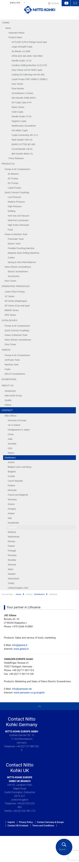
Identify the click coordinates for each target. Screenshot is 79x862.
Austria (11, 462)
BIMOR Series (11, 310)
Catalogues (9, 320)
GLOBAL (55, 3)
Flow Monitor (18, 88)
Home (5, 22)
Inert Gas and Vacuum (18, 215)
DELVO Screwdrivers (15, 374)
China (11, 434)
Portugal (12, 550)
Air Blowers (13, 174)
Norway (11, 541)
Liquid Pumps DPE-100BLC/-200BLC (30, 79)
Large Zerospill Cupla (22, 46)
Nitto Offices (10, 415)
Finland (11, 485)
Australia (12, 443)
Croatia (11, 476)
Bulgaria (12, 471)
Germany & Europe (17, 420)
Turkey (11, 583)
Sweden (12, 574)
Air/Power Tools (12, 360)
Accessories (13, 276)
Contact (7, 410)
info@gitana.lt (19, 645)
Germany (12, 499)
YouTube (66, 3)
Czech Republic (15, 481)
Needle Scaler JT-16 (21, 116)
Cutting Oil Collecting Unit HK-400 (28, 74)
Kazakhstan (13, 522)
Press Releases (16, 158)
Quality (8, 400)
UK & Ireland (14, 425)
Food (10, 229)
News (8, 28)
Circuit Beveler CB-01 (22, 149)
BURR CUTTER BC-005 (23, 144)
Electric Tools (14, 243)
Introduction (10, 391)
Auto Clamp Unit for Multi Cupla (27, 70)
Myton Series (18, 107)
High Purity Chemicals (18, 225)
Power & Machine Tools (16, 234)
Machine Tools (11, 364)
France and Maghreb (18, 495)
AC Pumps (13, 178)
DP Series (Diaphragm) (16, 301)
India (10, 439)
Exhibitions (9, 379)
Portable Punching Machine (21, 248)
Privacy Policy (26, 822)
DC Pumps (13, 183)
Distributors (10, 457)
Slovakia (12, 560)
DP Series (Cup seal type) (17, 305)
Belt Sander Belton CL (22, 153)
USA (10, 448)
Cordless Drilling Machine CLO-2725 (29, 65)
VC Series (9, 296)
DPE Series (10, 315)
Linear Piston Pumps (15, 291)
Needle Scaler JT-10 (21, 60)
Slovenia (12, 564)
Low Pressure (14, 197)
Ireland (11, 513)
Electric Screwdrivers (18, 271)
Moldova (12, 532)
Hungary (12, 509)
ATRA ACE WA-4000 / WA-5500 (27, 56)
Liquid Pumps (14, 188)
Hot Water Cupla (20, 130)
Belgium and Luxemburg (19, 467)
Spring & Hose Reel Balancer (22, 262)
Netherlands (14, 536)
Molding (11, 211)
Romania (12, 555)
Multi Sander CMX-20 (22, 139)
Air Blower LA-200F (21, 51)
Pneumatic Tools (16, 239)
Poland (11, 546)
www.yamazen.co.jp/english (29, 692)
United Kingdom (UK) (18, 588)
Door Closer (17, 84)
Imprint (11, 822)
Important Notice (17, 32)
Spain (10, 569)
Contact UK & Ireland (18, 825)
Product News (15, 37)
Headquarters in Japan (19, 429)
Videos (6, 349)
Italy (10, 518)
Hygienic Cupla (19, 121)
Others (11, 453)
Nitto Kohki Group (13, 395)
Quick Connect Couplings (17, 192)
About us (7, 385)
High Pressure (15, 206)
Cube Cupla (17, 112)
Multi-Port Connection (18, 220)
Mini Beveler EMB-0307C (24, 98)
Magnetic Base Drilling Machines (23, 253)
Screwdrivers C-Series (22, 93)
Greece (11, 504)
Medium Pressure (16, 201)
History (8, 405)
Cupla (7, 369)
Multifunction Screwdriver (24, 126)
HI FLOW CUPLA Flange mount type (29, 42)
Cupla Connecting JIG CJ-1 (25, 135)
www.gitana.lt (21, 648)
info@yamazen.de (22, 688)
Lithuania (12, 527)
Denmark (12, 490)
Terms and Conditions (43, 825)
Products (8, 163)
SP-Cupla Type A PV (22, 102)
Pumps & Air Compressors (17, 169)
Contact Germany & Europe (50, 822)
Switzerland (13, 578)
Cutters (11, 257)
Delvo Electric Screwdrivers (18, 267)
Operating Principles (16, 286)
